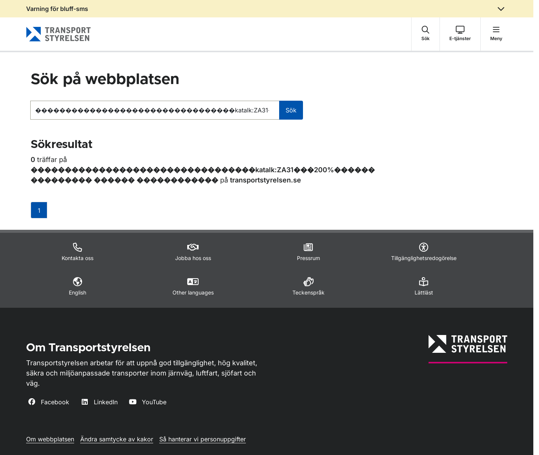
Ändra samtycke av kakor (116, 439)
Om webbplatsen (50, 439)
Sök (291, 110)
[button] (426, 34)
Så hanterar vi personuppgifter (202, 439)
